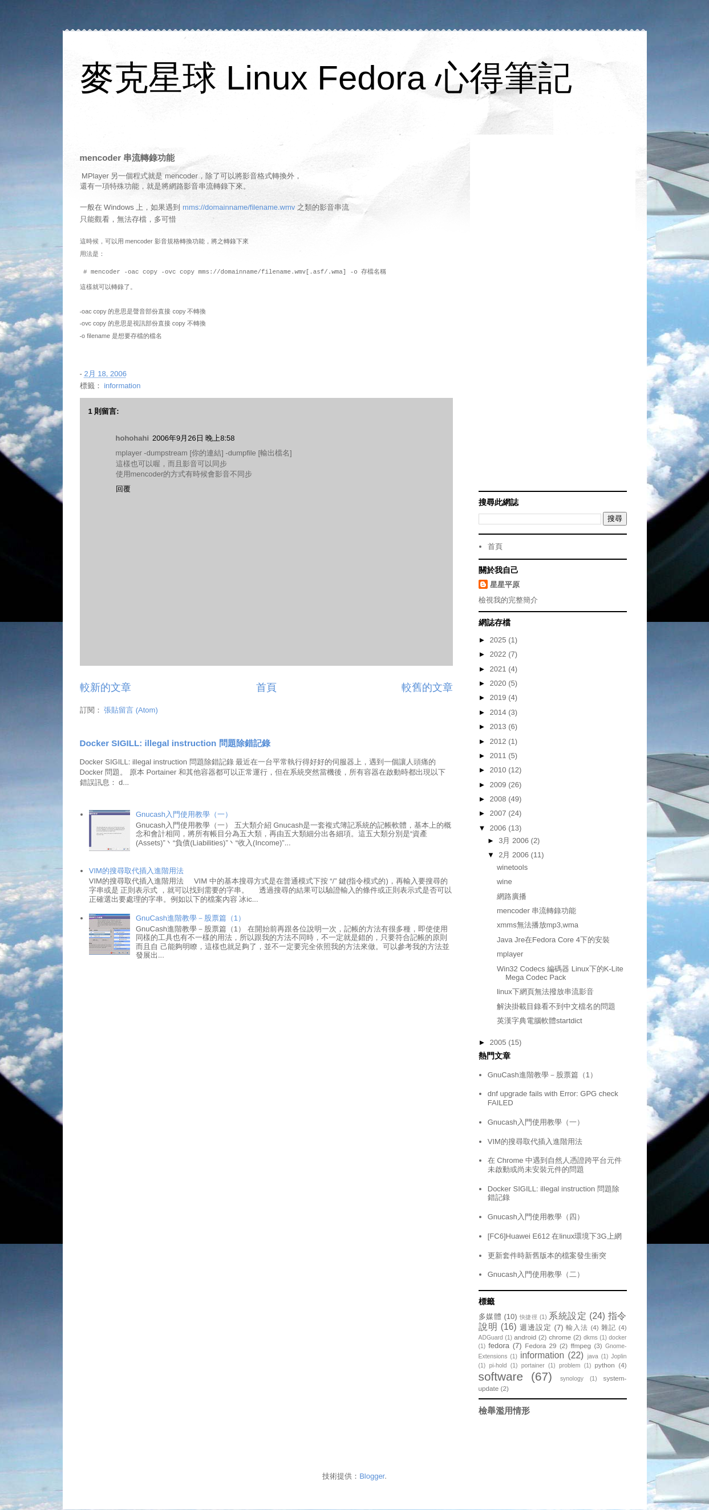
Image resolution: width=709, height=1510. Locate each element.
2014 (499, 712)
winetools (512, 867)
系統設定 (567, 1316)
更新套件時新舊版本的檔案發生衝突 (547, 1255)
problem (570, 1365)
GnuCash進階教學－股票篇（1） (190, 918)
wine (504, 881)
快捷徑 (529, 1317)
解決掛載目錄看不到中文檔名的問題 (556, 1006)
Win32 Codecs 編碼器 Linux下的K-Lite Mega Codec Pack (560, 973)
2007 (499, 813)
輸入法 (577, 1327)
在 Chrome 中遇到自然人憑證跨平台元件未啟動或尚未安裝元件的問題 (555, 1165)
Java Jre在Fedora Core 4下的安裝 (553, 939)
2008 (499, 799)
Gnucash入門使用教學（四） (536, 1216)
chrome (560, 1337)
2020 (499, 683)
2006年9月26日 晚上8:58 (193, 438)
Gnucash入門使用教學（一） (184, 814)
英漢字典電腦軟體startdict (539, 1020)
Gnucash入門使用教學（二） (536, 1274)
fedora (498, 1345)
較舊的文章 (427, 687)
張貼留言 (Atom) (131, 710)
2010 (499, 770)
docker (617, 1337)
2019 (499, 697)
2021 (499, 669)
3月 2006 (514, 840)
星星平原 (505, 584)
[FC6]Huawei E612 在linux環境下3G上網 (555, 1236)
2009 (499, 784)
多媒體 (490, 1316)
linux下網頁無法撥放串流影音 (545, 991)
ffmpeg (581, 1345)
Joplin (618, 1356)
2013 (499, 726)
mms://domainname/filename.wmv (239, 207)
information (122, 385)
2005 (499, 1042)
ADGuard (491, 1337)
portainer (533, 1365)
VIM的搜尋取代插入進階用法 (136, 870)
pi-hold (498, 1365)
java (593, 1356)
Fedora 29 (540, 1345)
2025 (499, 640)
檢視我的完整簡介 (508, 600)
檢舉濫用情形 (504, 1410)
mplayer (510, 954)
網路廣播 (511, 896)
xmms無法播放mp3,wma (537, 925)
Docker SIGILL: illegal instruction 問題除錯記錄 (175, 743)
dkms (591, 1337)
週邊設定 (536, 1327)
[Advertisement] (553, 314)
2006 (499, 828)
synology (572, 1378)
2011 (499, 755)
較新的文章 (105, 687)
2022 (499, 654)
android (525, 1337)
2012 (499, 741)
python (605, 1365)
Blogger (371, 1476)
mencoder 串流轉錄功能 (536, 910)
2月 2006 (514, 854)
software (501, 1376)
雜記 (608, 1327)
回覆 (123, 489)
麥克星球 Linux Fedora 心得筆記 (326, 78)
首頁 (266, 687)
